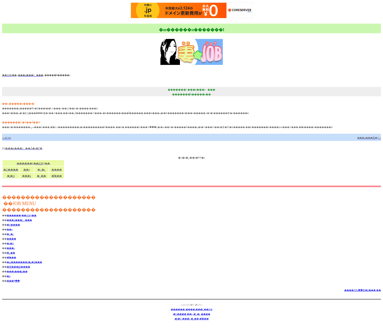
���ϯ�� (13, 281)
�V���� (13, 224)
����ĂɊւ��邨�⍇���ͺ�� (362, 290)
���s (11, 248)
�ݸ (8, 276)
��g (10, 229)
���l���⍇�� (17, 271)
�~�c (10, 234)
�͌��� (11, 257)
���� (11, 239)
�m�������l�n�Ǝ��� (24, 262)
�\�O (10, 243)
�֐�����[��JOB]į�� (22, 215)
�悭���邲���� (18, 267)
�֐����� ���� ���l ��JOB (191, 309)
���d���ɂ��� (19, 220)
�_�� (11, 253)
